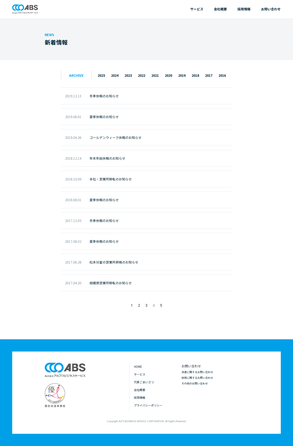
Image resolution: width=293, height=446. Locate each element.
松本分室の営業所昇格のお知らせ (114, 262)
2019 (182, 75)
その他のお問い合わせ (194, 383)
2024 (114, 75)
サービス (196, 9)
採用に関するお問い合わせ (197, 378)
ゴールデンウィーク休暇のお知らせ (116, 137)
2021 (155, 75)
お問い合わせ (271, 9)
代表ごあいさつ (144, 382)
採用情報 (243, 9)
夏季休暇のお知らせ (104, 116)
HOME (138, 367)
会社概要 (220, 9)
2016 (222, 75)
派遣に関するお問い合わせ (197, 372)
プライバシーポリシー (148, 405)
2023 (128, 75)
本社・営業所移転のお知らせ (111, 179)
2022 (141, 75)
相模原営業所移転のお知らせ (111, 282)
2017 (208, 75)
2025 (101, 75)
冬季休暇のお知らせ (104, 95)
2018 (195, 75)
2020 (168, 75)
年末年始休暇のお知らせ (107, 158)
